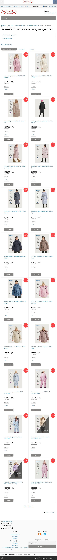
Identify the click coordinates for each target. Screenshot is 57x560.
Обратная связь (7, 521)
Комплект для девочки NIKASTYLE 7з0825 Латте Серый (40, 437)
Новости (15, 6)
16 (53, 512)
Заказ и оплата (23, 6)
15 (50, 512)
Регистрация (52, 6)
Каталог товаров (6, 6)
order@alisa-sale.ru (7, 528)
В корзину (8, 94)
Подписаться (42, 546)
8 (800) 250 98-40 (6, 523)
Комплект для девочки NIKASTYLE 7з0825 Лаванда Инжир (13, 483)
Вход (45, 6)
